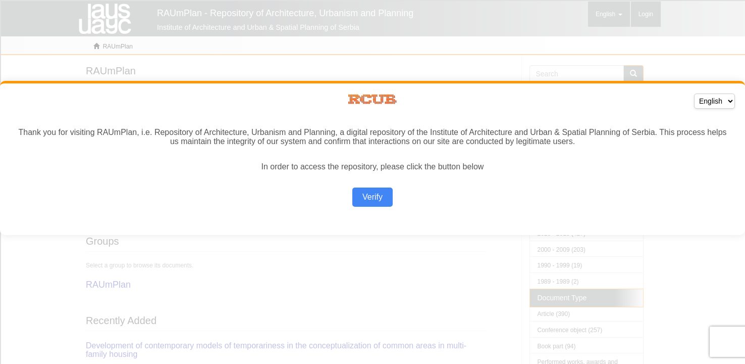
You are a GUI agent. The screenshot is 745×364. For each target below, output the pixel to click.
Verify (372, 197)
